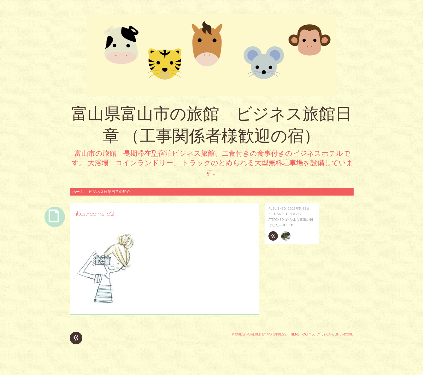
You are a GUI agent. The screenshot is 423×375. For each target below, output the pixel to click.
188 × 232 (293, 214)
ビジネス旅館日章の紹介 (109, 191)
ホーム (78, 191)
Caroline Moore (339, 334)
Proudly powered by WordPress (259, 334)
